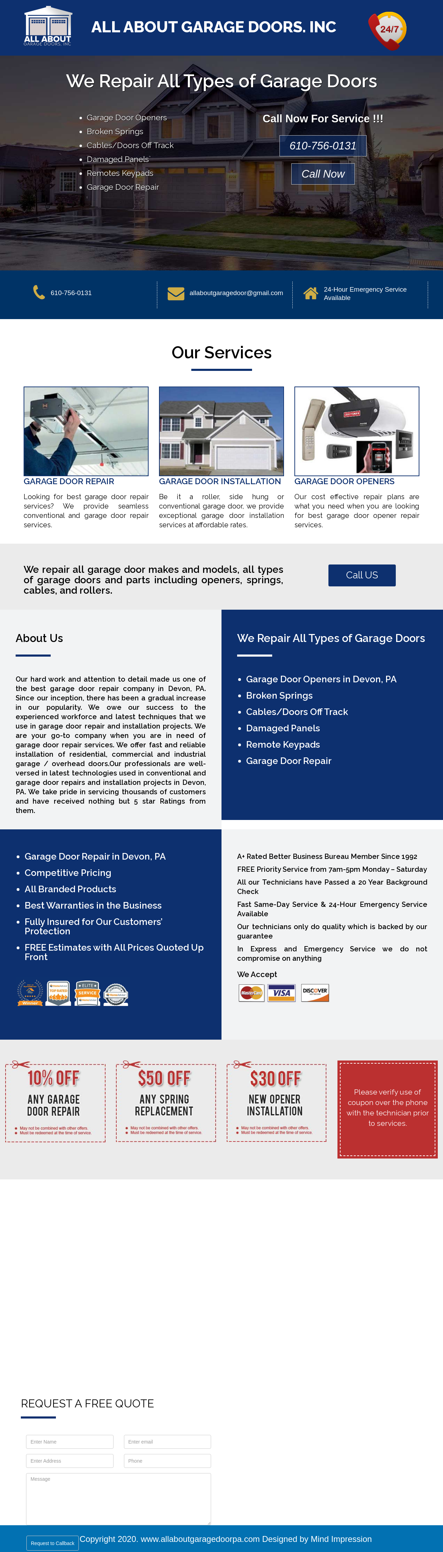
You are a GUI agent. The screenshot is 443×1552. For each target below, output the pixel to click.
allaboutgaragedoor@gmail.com (236, 292)
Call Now (322, 174)
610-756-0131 (323, 146)
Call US (362, 575)
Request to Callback (52, 1543)
